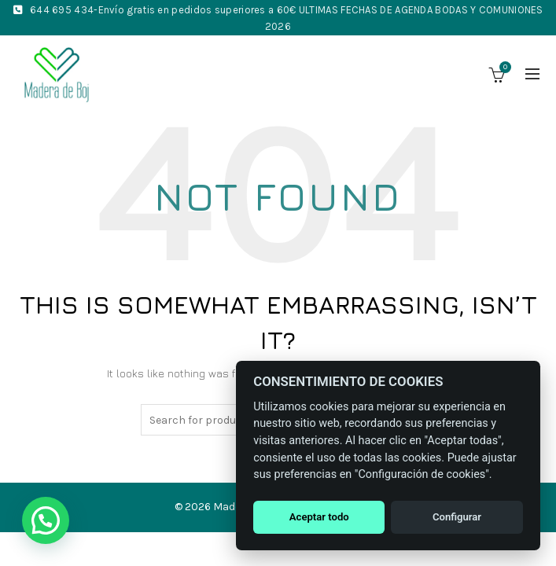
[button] (45, 520)
